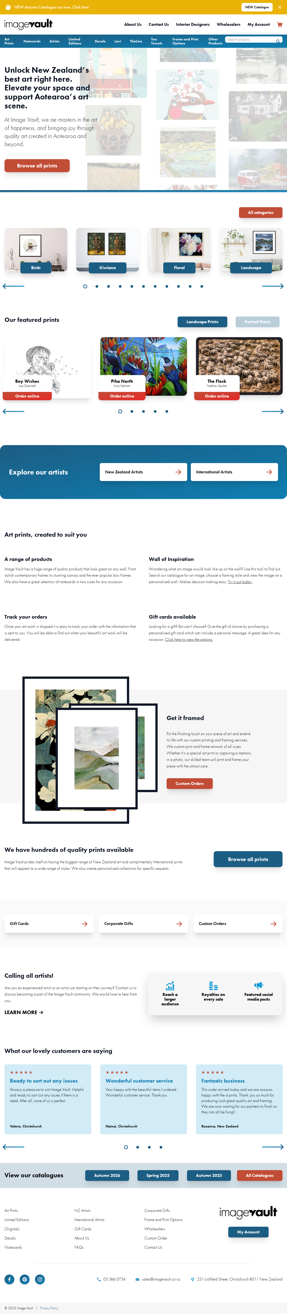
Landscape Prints (202, 322)
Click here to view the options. (189, 639)
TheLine (136, 41)
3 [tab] (108, 286)
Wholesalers (228, 24)
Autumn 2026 (107, 1175)
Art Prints (8, 41)
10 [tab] (190, 286)
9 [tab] (178, 286)
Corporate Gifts (157, 1210)
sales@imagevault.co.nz (158, 1279)
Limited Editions (75, 41)
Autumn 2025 (209, 1175)
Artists (55, 41)
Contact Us (159, 24)
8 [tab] (166, 286)
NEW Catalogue (257, 7)
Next (273, 286)
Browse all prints (37, 165)
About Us (132, 24)
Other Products (215, 41)
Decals (100, 41)
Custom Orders (190, 783)
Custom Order (155, 1238)
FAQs (79, 1247)
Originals (12, 1229)
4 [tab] (120, 286)
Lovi (118, 41)
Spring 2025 (158, 1175)
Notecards (32, 41)
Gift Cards (82, 1229)
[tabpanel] (35, 250)
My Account (259, 24)
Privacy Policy (49, 1308)
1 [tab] (85, 286)
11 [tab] (201, 286)
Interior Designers (193, 24)
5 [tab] (131, 286)
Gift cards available (172, 616)
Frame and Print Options (185, 41)
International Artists (89, 1219)
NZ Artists (82, 1210)
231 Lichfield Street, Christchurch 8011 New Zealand (237, 1279)
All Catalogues (260, 1175)
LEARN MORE (23, 1012)
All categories (261, 212)
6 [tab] (143, 286)
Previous (14, 286)
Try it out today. (240, 581)
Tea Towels (156, 41)
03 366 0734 (111, 1279)
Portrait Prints (258, 322)
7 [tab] (155, 286)
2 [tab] (97, 286)
